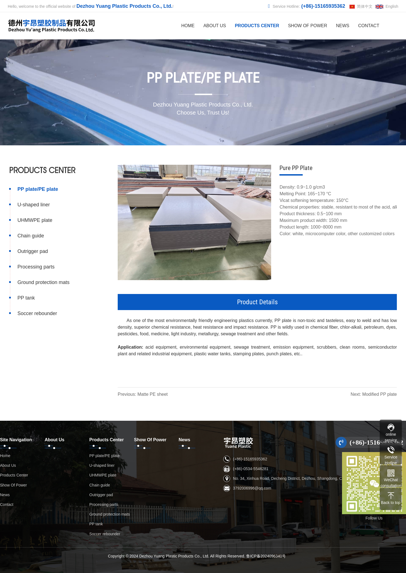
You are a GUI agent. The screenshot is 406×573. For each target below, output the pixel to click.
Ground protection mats (43, 282)
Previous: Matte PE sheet (143, 394)
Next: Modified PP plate (374, 394)
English (387, 6)
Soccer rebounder (36, 313)
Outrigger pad (32, 251)
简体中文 (361, 6)
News (342, 25)
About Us (214, 25)
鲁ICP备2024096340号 (266, 556)
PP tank (25, 298)
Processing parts (35, 267)
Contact (368, 25)
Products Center (257, 25)
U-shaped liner (33, 204)
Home (187, 25)
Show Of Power (307, 25)
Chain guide (30, 236)
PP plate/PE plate (37, 189)
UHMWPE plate (34, 220)
